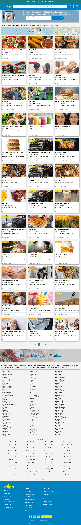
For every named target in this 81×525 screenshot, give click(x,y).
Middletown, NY (67, 442)
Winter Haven (59, 433)
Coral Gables (32, 379)
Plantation (32, 412)
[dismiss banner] (77, 11)
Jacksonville (6, 391)
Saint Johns (6, 419)
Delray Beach (59, 382)
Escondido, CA (12, 468)
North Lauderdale (60, 403)
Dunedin (31, 383)
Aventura (5, 373)
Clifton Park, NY (30, 457)
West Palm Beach (7, 431)
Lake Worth (59, 394)
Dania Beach (6, 380)
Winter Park (6, 434)
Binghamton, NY (12, 451)
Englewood (5, 385)
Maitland (31, 398)
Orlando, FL (67, 454)
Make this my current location (51, 25)
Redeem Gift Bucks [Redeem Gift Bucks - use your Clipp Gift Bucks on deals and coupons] (30, 494)
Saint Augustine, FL (49, 466)
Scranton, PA (67, 460)
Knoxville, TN (49, 442)
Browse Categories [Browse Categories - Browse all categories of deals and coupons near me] (48, 491)
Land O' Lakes (32, 395)
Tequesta (58, 427)
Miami (4, 400)
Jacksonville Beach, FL (31, 471)
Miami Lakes (32, 400)
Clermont (31, 377)
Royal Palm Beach (7, 418)
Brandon (58, 374)
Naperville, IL (67, 448)
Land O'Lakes (59, 395)
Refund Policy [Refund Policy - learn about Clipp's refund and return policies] (28, 497)
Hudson (58, 389)
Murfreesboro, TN (67, 445)
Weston (58, 431)
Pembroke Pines (33, 410)
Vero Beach (59, 428)
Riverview (5, 416)
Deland (31, 382)
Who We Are (8, 491)
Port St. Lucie (32, 415)
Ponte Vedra (6, 413)
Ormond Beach (60, 407)
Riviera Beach (59, 416)
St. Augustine (59, 421)
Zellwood (58, 434)
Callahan (31, 376)
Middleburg (59, 400)
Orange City (59, 406)
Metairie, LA (49, 457)
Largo (4, 397)
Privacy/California (9, 502)
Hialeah (58, 388)
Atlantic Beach (59, 371)
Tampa (57, 425)
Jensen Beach (6, 392)
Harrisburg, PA (31, 468)
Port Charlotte (59, 413)
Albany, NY (12, 442)
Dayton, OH (12, 466)
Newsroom (7, 493)
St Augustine (6, 422)
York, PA (67, 474)
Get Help (27, 502)
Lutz (4, 398)
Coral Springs (59, 379)
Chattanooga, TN (30, 451)
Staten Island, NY (67, 463)
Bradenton (32, 374)
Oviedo (31, 409)
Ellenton (58, 383)
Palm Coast (5, 410)
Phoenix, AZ (67, 457)
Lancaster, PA (49, 445)
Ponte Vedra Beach (34, 413)
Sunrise (31, 425)
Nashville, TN (67, 451)
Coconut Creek (60, 377)
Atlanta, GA (12, 448)
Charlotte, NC (31, 448)
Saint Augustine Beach (62, 418)
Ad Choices (7, 504)
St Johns (31, 424)
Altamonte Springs (7, 371)
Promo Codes (28, 505)
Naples (31, 401)
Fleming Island (6, 386)
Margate (58, 398)
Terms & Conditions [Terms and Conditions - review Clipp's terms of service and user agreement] (30, 499)
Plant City (5, 412)
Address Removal (9, 507)
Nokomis (31, 403)
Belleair (31, 373)
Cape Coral (58, 376)
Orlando (31, 407)
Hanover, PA (30, 466)
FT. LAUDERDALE (7, 388)
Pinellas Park (59, 410)
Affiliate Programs (48, 504)
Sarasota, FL (49, 471)
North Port (32, 404)
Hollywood (32, 389)
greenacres (32, 388)
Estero (30, 385)
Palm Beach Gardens (61, 409)
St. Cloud (31, 422)
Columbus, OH (12, 463)
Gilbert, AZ (31, 463)
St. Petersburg (59, 424)
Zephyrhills (5, 436)
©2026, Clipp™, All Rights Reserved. (39, 520)
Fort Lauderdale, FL (12, 471)
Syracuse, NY (67, 466)
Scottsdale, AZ (49, 474)
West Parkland (33, 431)
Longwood (58, 397)
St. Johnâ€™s (59, 422)
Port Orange (6, 415)
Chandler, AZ (30, 445)
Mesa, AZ (49, 454)
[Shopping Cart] (77, 6)
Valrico (4, 428)
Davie (30, 380)
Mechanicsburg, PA (49, 451)
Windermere (6, 433)
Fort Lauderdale (33, 386)
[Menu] (3, 6)
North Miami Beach (8, 404)
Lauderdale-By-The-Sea (35, 397)
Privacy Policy (8, 496)
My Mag (27, 510)
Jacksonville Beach (61, 391)
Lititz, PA (49, 448)
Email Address (31, 16)
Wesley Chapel (33, 430)
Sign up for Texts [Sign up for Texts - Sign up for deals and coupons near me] (29, 508)
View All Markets (40, 479)
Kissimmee (58, 392)
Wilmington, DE (67, 471)
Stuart (4, 425)
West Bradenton (60, 430)
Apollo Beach (32, 371)
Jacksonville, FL (30, 474)
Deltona (5, 383)
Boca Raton (59, 373)
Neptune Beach (60, 401)
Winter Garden (33, 433)
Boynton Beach (7, 374)
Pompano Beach (60, 412)
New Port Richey (7, 403)
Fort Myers (58, 386)
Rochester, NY (49, 463)
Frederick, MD (31, 460)
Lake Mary (5, 394)
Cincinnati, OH (31, 454)
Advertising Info (47, 501)
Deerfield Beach (7, 382)
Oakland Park (59, 404)
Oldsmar (31, 406)
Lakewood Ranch (7, 395)
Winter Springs (33, 434)
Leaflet (64, 34)
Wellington (5, 430)
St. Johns (5, 424)
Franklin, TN (12, 474)
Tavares (31, 427)
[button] (80, 1)
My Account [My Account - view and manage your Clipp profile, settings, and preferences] (28, 491)
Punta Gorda (59, 415)
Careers (6, 499)
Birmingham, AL (12, 454)
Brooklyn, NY (30, 442)
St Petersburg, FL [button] (37, 25)
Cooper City (6, 379)
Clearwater (5, 377)
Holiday (4, 389)
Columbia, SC (12, 460)
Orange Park (6, 407)
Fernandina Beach (60, 385)
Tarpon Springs (6, 427)
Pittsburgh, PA (49, 460)
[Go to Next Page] (45, 344)
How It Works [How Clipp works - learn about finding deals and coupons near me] (47, 494)
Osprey (4, 409)
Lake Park (31, 394)
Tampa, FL (67, 468)
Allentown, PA (12, 445)
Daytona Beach (60, 380)
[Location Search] (54, 7)
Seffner (4, 421)
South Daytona (33, 421)
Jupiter (31, 392)
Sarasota (58, 419)
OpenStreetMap (71, 34)
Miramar (5, 401)
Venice (31, 428)
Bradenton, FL (12, 457)
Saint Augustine (33, 418)
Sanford (31, 419)
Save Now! (57, 18)
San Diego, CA (49, 468)
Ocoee (4, 406)
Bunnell (4, 376)
